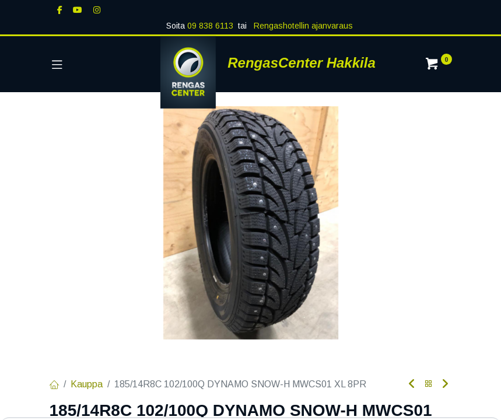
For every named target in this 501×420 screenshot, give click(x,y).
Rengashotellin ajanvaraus (302, 25)
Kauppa (87, 384)
